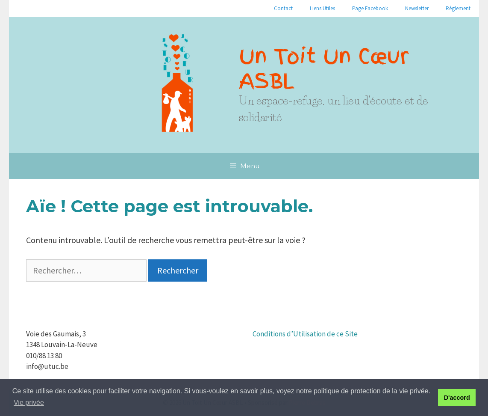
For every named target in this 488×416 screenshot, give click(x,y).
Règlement (458, 8)
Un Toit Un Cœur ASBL (324, 68)
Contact (283, 8)
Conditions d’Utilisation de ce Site (305, 334)
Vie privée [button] (29, 402)
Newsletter (417, 8)
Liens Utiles (322, 8)
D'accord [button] (457, 397)
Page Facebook (370, 8)
